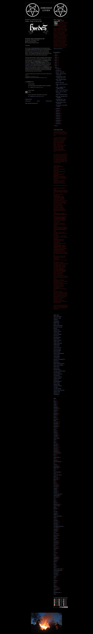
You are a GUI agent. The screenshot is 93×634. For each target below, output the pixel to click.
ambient (55, 402)
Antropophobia (56, 321)
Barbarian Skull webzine (58, 325)
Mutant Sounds (56, 366)
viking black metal (57, 592)
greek (55, 480)
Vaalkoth (55, 586)
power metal (56, 542)
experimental (56, 466)
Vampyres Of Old (57, 391)
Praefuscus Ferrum (57, 378)
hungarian (55, 488)
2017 (56, 53)
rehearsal (55, 548)
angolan (55, 404)
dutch (45, 77)
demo (43, 77)
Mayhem (55, 514)
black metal (33, 77)
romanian (55, 552)
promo (55, 545)
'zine (54, 400)
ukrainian (55, 580)
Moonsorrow (56, 521)
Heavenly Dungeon (57, 349)
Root (54, 554)
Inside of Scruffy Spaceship (59, 353)
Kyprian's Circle (56, 505)
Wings (55, 593)
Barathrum (56, 414)
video (55, 590)
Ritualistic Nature (57, 384)
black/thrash (56, 426)
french (55, 473)
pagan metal (56, 535)
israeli (55, 499)
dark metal (56, 444)
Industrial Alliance (57, 351)
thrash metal (56, 571)
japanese (55, 502)
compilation (56, 435)
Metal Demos (56, 360)
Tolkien (55, 576)
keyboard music (56, 504)
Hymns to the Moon (57, 350)
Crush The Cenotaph (57, 334)
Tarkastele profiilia (58, 48)
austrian (55, 411)
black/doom (38, 77)
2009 (56, 67)
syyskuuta (58, 110)
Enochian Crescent (57, 461)
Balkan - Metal (56, 324)
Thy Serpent (56, 574)
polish (55, 539)
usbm (55, 585)
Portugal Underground (58, 376)
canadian (55, 432)
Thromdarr (56, 573)
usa (54, 583)
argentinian (56, 407)
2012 (56, 62)
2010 (56, 65)
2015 (56, 57)
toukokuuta (58, 116)
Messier (55, 517)
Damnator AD (56, 335)
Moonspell (55, 523)
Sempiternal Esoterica (58, 385)
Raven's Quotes (57, 382)
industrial (55, 492)
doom (55, 455)
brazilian (55, 427)
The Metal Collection (57, 388)
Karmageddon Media (29, 64)
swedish (55, 566)
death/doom (56, 449)
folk (54, 470)
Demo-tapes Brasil (57, 337)
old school (55, 533)
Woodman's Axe (57, 393)
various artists (56, 588)
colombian (55, 433)
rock (54, 551)
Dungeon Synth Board (58, 343)
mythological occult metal (58, 526)
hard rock (55, 483)
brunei (55, 429)
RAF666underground (57, 381)
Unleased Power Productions (59, 390)
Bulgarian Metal (56, 329)
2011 (56, 64)
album (55, 401)
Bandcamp (56, 413)
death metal (56, 447)
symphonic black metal (58, 568)
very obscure (56, 589)
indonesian (56, 491)
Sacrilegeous (56, 557)
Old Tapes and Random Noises (59, 371)
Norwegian (56, 530)
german (55, 476)
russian (55, 555)
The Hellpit (56, 387)
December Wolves (57, 452)
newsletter (55, 529)
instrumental (56, 496)
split (54, 563)
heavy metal (56, 485)
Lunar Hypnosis (56, 357)
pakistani (55, 536)
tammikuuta (58, 123)
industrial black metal (57, 494)
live (54, 510)
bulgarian (55, 430)
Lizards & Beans (57, 356)
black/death (56, 423)
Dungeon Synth (56, 341)
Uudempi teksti (28, 101)
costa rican (56, 436)
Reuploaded (27, 45)
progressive (56, 543)
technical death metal (58, 570)
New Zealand (56, 527)
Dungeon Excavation (57, 340)
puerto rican (56, 546)
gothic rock (56, 479)
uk (54, 579)
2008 (56, 125)
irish (54, 498)
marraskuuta (58, 70)
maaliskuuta (58, 120)
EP (54, 463)
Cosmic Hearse (56, 332)
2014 (56, 58)
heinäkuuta (58, 113)
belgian (55, 420)
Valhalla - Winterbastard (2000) (61, 94)
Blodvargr (55, 328)
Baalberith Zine (56, 322)
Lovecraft (55, 511)
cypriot (55, 439)
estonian (55, 464)
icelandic (55, 489)
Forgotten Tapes (57, 344)
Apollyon (55, 405)
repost (55, 549)
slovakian (55, 560)
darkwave (55, 445)
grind (54, 482)
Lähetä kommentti (28, 99)
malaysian (55, 513)
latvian (55, 507)
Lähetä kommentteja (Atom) (32, 103)
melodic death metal (57, 516)
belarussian (56, 419)
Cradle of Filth (56, 438)
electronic (55, 460)
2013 (56, 60)
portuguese (56, 541)
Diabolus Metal (56, 338)
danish (55, 442)
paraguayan (56, 538)
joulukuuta (58, 68)
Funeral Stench (56, 346)
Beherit (55, 416)
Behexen (55, 417)
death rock (56, 448)
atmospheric (56, 408)
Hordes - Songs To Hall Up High (62, 90)
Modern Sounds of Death (58, 365)
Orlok (41, 60)
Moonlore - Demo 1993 (60, 72)
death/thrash (56, 451)
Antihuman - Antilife (57, 318)
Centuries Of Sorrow (57, 331)
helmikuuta (58, 121)
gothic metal (56, 477)
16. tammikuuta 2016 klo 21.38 (36, 96)
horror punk (56, 486)
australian (55, 410)
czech (55, 441)
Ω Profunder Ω (56, 394)
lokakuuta (58, 108)
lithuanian (55, 508)
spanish (55, 561)
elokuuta (57, 111)
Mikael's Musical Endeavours (59, 363)
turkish (55, 577)
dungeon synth (56, 457)
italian (55, 501)
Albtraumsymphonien (57, 316)
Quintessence (56, 379)
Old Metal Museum (57, 369)
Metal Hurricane (57, 362)
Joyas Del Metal (57, 354)
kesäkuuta (58, 115)
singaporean (56, 558)
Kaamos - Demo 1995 (60, 82)
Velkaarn (29, 90)
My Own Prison (56, 368)
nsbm (55, 532)
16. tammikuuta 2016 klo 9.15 (35, 87)
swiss (55, 567)
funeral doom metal (57, 474)
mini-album (56, 520)
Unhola (55, 582)
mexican (55, 519)
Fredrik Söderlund (57, 472)
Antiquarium (56, 319)
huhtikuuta (58, 118)
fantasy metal (56, 467)
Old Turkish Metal (57, 372)
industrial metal (56, 495)
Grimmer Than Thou (57, 347)
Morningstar (56, 524)
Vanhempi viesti (49, 101)
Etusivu (38, 101)
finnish (55, 469)
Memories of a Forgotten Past (59, 359)
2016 (56, 55)
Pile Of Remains (57, 375)
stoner (55, 564)
